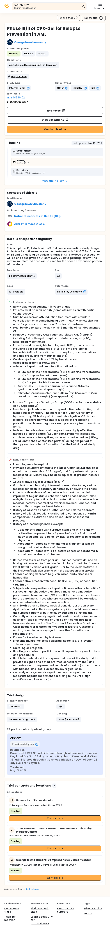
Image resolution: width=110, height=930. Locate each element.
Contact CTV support (65, 910)
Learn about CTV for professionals (42, 920)
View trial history (55, 181)
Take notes (55, 110)
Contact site (55, 818)
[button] (33, 65)
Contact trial (55, 129)
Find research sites (40, 910)
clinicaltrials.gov (31, 889)
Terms (88, 913)
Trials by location (9, 918)
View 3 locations (55, 120)
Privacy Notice (93, 908)
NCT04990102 (16, 97)
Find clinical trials (11, 910)
